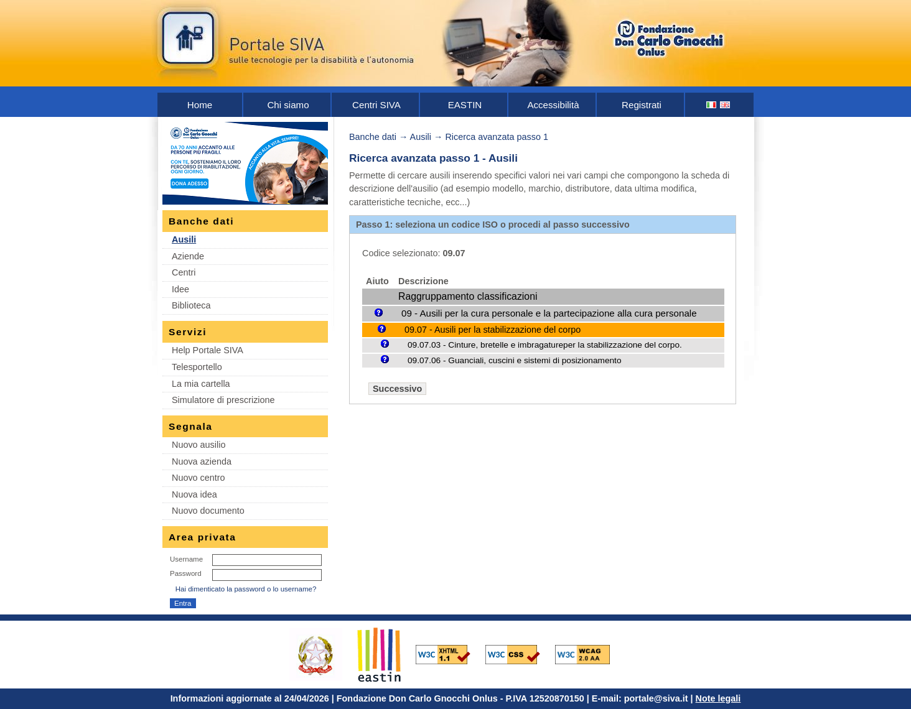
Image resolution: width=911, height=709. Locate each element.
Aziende (188, 256)
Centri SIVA (376, 105)
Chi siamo (288, 105)
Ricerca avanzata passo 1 (496, 137)
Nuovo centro (198, 478)
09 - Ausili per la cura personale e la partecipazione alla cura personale (549, 313)
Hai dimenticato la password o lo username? (246, 589)
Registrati (641, 105)
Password (186, 573)
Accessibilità (553, 105)
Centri (183, 272)
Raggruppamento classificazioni (467, 296)
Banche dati (372, 137)
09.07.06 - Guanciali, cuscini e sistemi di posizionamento (515, 360)
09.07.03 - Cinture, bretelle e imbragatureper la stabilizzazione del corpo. (545, 345)
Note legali (718, 698)
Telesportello (197, 367)
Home (199, 105)
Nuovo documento (208, 511)
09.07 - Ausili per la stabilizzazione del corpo (492, 330)
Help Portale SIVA (207, 350)
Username (186, 559)
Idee (180, 289)
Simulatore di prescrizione (223, 400)
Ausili (184, 239)
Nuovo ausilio (198, 445)
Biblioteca (191, 305)
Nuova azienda (201, 461)
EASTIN (465, 105)
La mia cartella (201, 384)
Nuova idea (194, 494)
